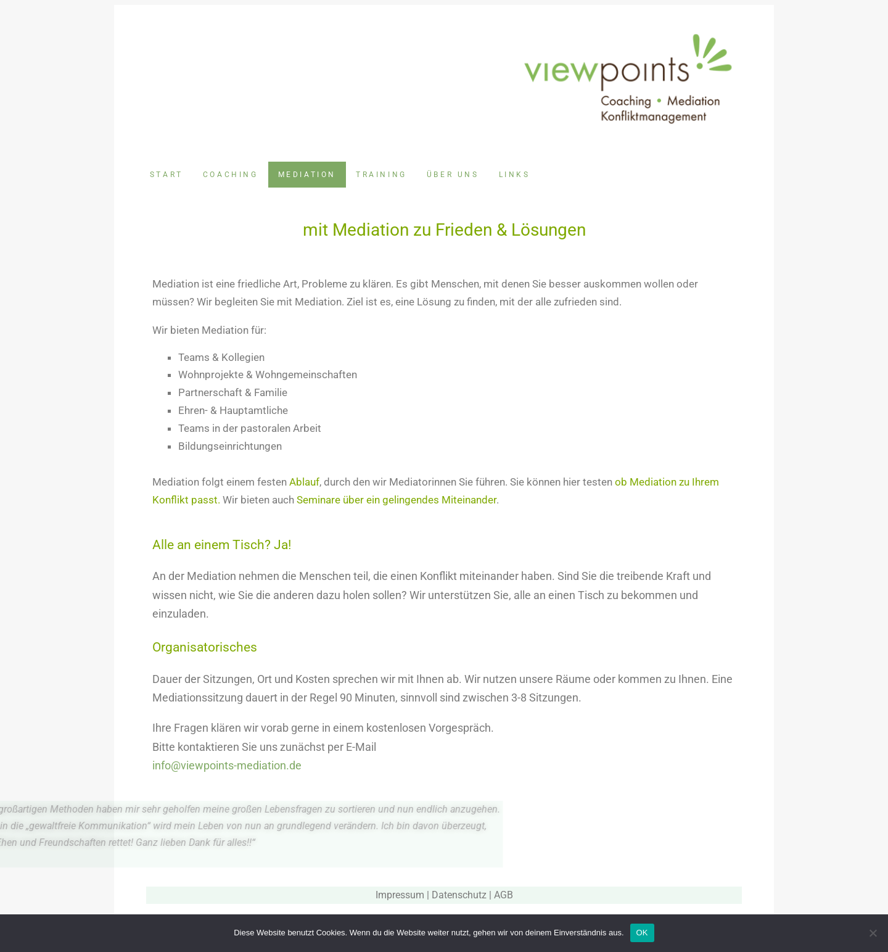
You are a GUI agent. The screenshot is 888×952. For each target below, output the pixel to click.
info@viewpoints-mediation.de (227, 765)
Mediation (307, 174)
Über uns (453, 174)
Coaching (230, 174)
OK (642, 932)
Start (166, 174)
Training (381, 174)
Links (514, 174)
